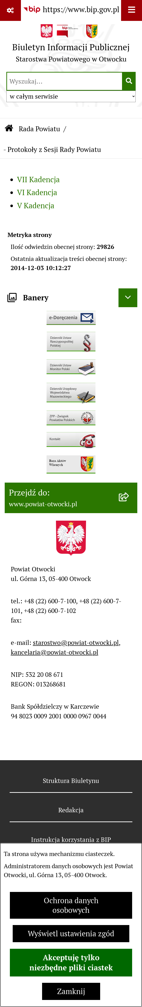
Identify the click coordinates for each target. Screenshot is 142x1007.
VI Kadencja (37, 192)
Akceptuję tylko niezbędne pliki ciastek (71, 963)
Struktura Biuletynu (71, 781)
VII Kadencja (38, 179)
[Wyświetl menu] (131, 10)
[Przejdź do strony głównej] (71, 45)
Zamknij (71, 991)
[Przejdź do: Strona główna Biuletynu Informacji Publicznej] (8, 129)
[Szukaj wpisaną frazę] (129, 81)
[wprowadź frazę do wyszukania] (64, 81)
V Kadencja (35, 205)
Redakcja (71, 810)
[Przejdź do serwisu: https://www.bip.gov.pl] (71, 9)
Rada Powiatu (39, 128)
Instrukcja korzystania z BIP (71, 840)
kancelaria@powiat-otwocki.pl (54, 652)
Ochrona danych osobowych (71, 905)
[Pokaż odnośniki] (10, 10)
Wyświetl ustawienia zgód (71, 933)
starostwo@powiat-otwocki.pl (76, 643)
